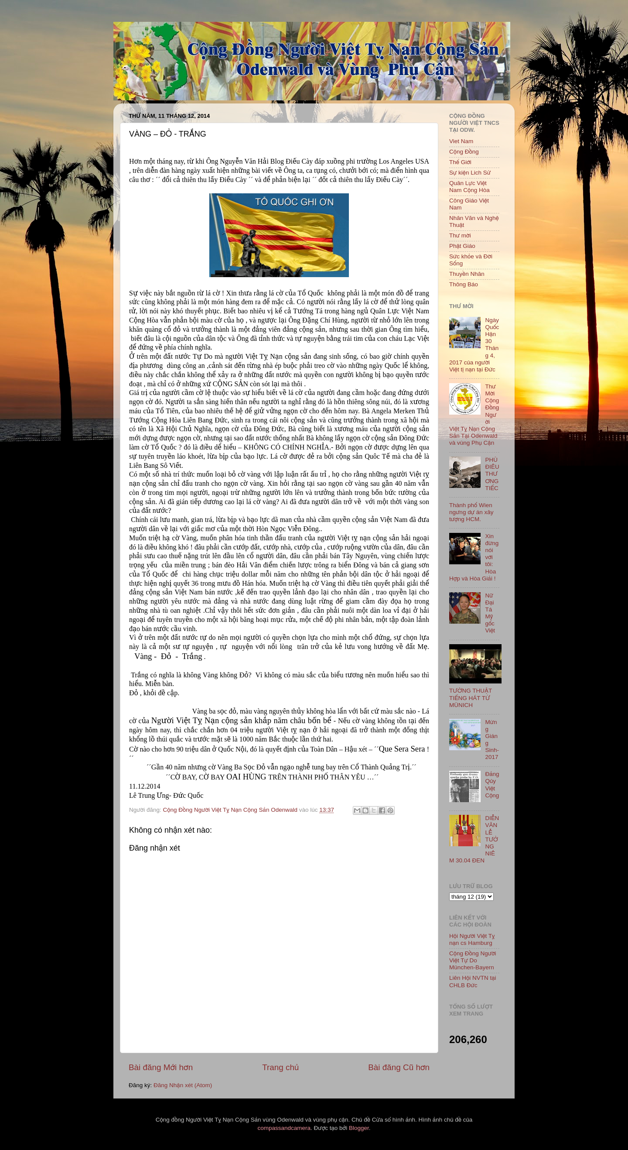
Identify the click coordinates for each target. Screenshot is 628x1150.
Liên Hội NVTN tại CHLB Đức (472, 981)
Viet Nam (461, 141)
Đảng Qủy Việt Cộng (492, 785)
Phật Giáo (462, 246)
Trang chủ (280, 1067)
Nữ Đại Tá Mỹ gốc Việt (490, 613)
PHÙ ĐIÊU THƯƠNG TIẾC (492, 474)
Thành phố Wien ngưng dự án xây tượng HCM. (471, 512)
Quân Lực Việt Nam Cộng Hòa (469, 186)
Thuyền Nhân (467, 274)
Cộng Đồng (464, 151)
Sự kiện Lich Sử (470, 172)
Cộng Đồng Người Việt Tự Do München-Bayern (472, 960)
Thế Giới (460, 162)
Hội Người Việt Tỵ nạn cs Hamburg (472, 939)
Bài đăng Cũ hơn (399, 1067)
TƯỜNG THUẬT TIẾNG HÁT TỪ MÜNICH (470, 697)
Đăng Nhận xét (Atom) (183, 1085)
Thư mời (460, 235)
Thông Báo (463, 284)
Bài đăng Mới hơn (161, 1067)
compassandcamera (284, 1128)
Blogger (359, 1128)
